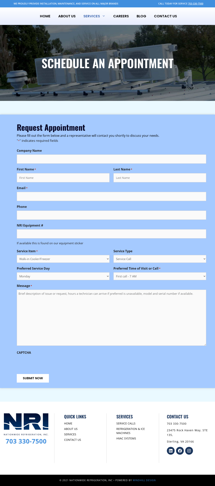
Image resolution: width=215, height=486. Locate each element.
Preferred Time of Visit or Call (136, 268)
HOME (68, 423)
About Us (67, 16)
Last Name (122, 169)
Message (24, 286)
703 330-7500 (26, 441)
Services (96, 16)
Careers (121, 16)
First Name (26, 169)
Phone (22, 207)
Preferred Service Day (33, 268)
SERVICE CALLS (125, 423)
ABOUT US (71, 429)
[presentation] (46, 364)
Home (45, 16)
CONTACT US (72, 440)
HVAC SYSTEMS (126, 438)
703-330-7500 (195, 3)
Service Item (27, 251)
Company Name (29, 150)
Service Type (122, 251)
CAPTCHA (24, 352)
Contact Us (165, 16)
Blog (141, 16)
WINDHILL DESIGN (144, 480)
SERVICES (70, 434)
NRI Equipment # (30, 225)
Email (22, 188)
